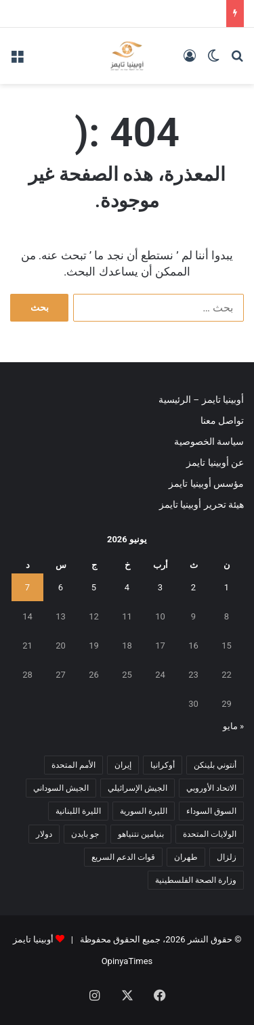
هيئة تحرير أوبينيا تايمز (201, 504)
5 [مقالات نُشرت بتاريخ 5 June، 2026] (93, 587)
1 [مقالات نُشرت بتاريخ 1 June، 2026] (226, 587)
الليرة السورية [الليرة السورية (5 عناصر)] (143, 811)
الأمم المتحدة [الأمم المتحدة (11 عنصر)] (73, 765)
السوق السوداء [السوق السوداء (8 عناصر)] (211, 811)
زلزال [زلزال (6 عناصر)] (226, 857)
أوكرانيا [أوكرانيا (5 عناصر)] (162, 765)
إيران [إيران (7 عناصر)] (122, 765)
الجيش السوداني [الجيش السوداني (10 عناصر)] (61, 788)
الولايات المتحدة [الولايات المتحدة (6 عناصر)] (209, 834)
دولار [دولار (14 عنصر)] (44, 834)
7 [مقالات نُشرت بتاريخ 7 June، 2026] (27, 587)
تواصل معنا (222, 420)
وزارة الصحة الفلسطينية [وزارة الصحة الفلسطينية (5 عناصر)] (195, 880)
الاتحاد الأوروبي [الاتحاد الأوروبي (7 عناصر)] (211, 788)
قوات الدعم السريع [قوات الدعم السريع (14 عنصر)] (123, 857)
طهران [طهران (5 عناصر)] (186, 857)
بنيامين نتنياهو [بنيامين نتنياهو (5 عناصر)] (141, 834)
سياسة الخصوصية (209, 441)
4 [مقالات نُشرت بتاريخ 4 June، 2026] (127, 587)
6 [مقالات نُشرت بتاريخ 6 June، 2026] (60, 587)
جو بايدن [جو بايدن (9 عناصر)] (85, 834)
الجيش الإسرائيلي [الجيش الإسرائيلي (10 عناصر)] (137, 788)
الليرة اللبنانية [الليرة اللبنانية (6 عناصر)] (78, 811)
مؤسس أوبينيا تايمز (206, 483)
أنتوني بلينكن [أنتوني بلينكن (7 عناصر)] (215, 765)
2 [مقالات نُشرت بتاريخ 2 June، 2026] (193, 587)
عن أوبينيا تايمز (215, 462)
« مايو (233, 726)
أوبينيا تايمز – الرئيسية (201, 399)
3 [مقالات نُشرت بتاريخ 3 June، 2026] (160, 587)
